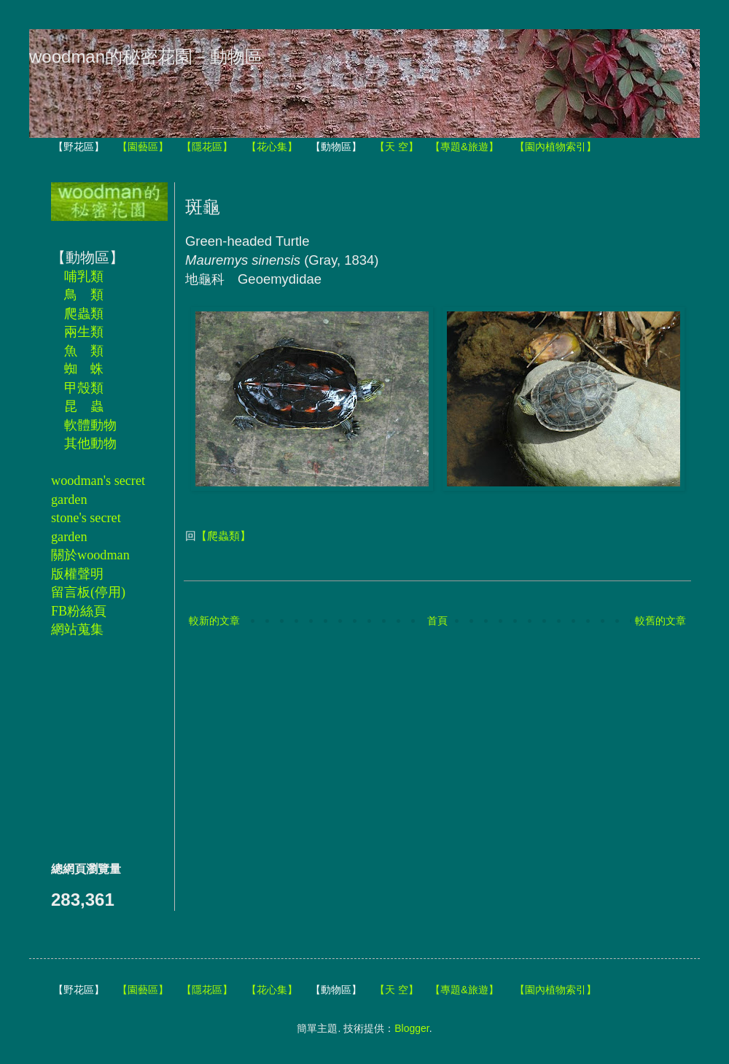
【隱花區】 (207, 146)
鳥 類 (84, 294)
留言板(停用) (88, 592)
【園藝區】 (142, 146)
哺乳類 (84, 276)
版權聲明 (77, 574)
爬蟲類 (84, 313)
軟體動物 (90, 425)
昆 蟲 (84, 406)
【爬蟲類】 (223, 535)
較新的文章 (214, 620)
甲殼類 (84, 388)
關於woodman (90, 555)
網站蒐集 (77, 629)
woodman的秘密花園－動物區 (145, 56)
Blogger (411, 1028)
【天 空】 (396, 146)
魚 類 (84, 350)
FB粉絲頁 (78, 611)
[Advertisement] (95, 748)
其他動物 (90, 443)
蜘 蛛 (84, 369)
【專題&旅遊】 (464, 146)
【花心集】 (271, 146)
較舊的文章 (660, 620)
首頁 (437, 620)
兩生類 (84, 332)
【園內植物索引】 (555, 146)
